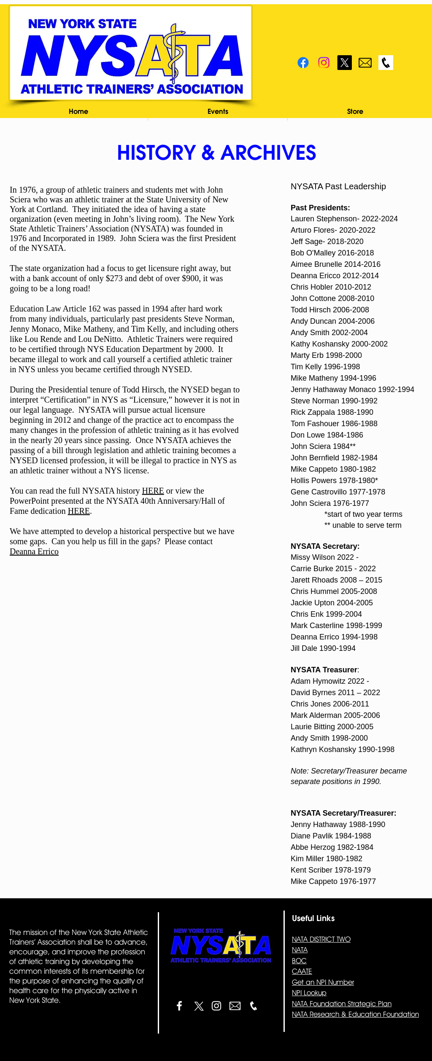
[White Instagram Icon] (216, 1005)
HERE (153, 490)
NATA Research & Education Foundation (355, 1014)
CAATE (302, 971)
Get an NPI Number (323, 982)
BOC (299, 960)
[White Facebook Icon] (179, 1005)
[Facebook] (303, 62)
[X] (344, 62)
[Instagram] (323, 62)
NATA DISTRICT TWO (321, 939)
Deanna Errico (34, 551)
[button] (217, 111)
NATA (300, 949)
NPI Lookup (309, 992)
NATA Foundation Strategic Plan (342, 1003)
